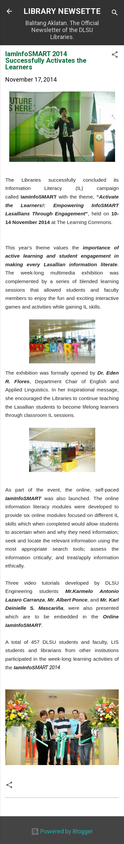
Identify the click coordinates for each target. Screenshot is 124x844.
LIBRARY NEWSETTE (62, 11)
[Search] (115, 13)
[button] (115, 55)
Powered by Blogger (62, 831)
